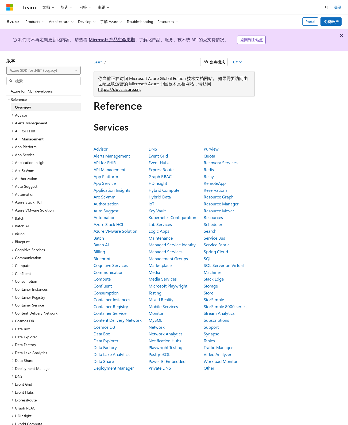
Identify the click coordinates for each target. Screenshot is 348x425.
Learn (98, 61)
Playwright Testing (165, 347)
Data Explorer (106, 340)
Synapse (211, 333)
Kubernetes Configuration (172, 217)
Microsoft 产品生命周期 (112, 39)
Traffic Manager (218, 347)
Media (154, 272)
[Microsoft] (9, 7)
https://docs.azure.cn (119, 89)
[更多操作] (249, 62)
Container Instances (112, 299)
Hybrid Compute (164, 190)
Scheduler (213, 224)
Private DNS (160, 368)
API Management (109, 169)
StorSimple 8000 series (225, 306)
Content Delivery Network (118, 320)
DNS (153, 149)
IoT (151, 203)
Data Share (104, 361)
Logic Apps (159, 231)
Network (157, 327)
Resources (213, 217)
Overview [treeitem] (23, 107)
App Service (105, 183)
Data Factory (105, 347)
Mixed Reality (161, 299)
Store (208, 293)
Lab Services (160, 224)
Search (210, 231)
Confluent (103, 286)
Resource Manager (221, 203)
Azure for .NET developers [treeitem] (32, 91)
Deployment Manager (114, 368)
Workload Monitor (221, 361)
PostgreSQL (159, 354)
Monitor (156, 313)
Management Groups (168, 258)
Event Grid (158, 156)
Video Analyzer (217, 354)
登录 (338, 7)
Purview (211, 149)
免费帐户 (331, 21)
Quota (209, 156)
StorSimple (214, 299)
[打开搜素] (326, 7)
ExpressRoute (161, 169)
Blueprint (102, 258)
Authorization (106, 203)
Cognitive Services (111, 265)
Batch (99, 238)
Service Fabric (217, 244)
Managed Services (166, 251)
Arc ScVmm (104, 197)
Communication (108, 272)
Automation (104, 217)
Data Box (102, 333)
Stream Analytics (219, 313)
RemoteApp (215, 183)
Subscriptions (216, 320)
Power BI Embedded (167, 361)
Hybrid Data (160, 197)
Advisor (101, 149)
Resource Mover (219, 210)
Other (209, 368)
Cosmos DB (104, 327)
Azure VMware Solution (115, 231)
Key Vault (157, 210)
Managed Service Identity (172, 244)
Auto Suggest (106, 210)
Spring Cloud (216, 251)
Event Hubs (159, 162)
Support (211, 327)
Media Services (163, 279)
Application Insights (112, 190)
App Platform (106, 176)
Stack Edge (214, 279)
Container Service (110, 313)
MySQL (155, 320)
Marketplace (160, 265)
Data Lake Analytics (112, 354)
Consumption (106, 293)
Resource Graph (219, 197)
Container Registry (111, 306)
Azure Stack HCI (108, 224)
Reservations (215, 190)
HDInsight (158, 183)
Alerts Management (112, 156)
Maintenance (161, 238)
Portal (310, 21)
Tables (209, 340)
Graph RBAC (160, 176)
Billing (99, 251)
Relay (209, 176)
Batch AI (101, 244)
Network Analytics (166, 333)
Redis (209, 169)
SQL (207, 258)
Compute (102, 279)
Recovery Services (221, 162)
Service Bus (214, 238)
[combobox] (43, 70)
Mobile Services (163, 306)
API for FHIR (105, 162)
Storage (211, 286)
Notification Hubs (165, 340)
